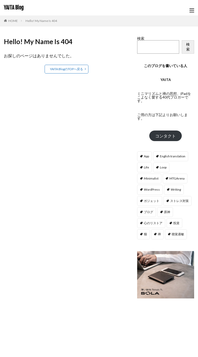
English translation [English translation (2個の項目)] (172, 156)
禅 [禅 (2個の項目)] (159, 234)
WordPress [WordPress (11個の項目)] (152, 189)
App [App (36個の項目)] (146, 156)
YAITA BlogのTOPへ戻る (66, 69)
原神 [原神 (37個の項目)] (167, 212)
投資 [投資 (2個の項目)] (176, 223)
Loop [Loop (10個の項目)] (163, 167)
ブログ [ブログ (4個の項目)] (148, 212)
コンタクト (165, 135)
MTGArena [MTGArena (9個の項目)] (177, 178)
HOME (13, 21)
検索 (140, 38)
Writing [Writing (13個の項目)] (176, 189)
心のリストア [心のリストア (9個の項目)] (153, 223)
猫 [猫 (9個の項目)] (145, 234)
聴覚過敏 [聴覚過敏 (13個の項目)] (178, 234)
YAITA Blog (14, 7)
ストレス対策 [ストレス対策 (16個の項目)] (179, 201)
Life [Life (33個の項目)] (146, 167)
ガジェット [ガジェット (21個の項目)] (151, 201)
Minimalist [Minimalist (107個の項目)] (151, 178)
